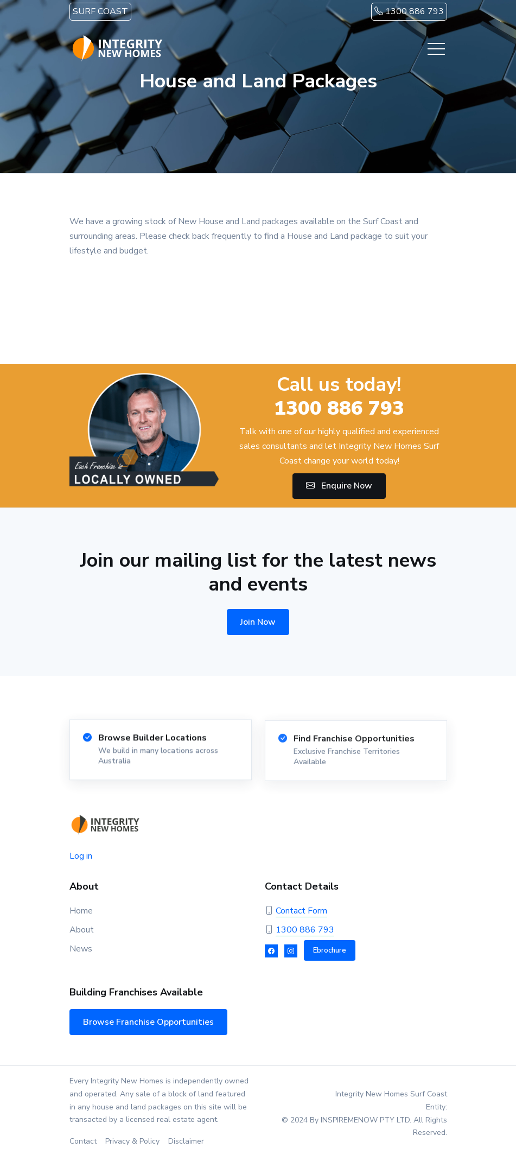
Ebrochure (329, 950)
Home (81, 911)
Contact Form (301, 911)
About (81, 930)
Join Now (258, 622)
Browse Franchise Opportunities (148, 1022)
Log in (80, 856)
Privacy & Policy (132, 1141)
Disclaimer (186, 1141)
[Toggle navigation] (436, 49)
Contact (83, 1141)
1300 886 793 (409, 11)
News (80, 949)
